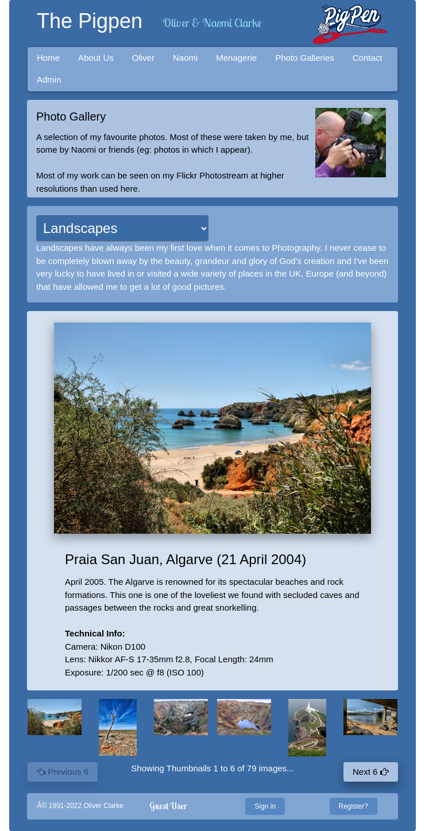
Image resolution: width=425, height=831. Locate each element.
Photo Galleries (304, 58)
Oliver (143, 58)
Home (48, 58)
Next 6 (371, 771)
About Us (96, 58)
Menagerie (236, 58)
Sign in (265, 806)
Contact (367, 58)
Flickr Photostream (212, 175)
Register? (353, 806)
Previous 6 (62, 771)
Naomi (185, 58)
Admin (49, 79)
